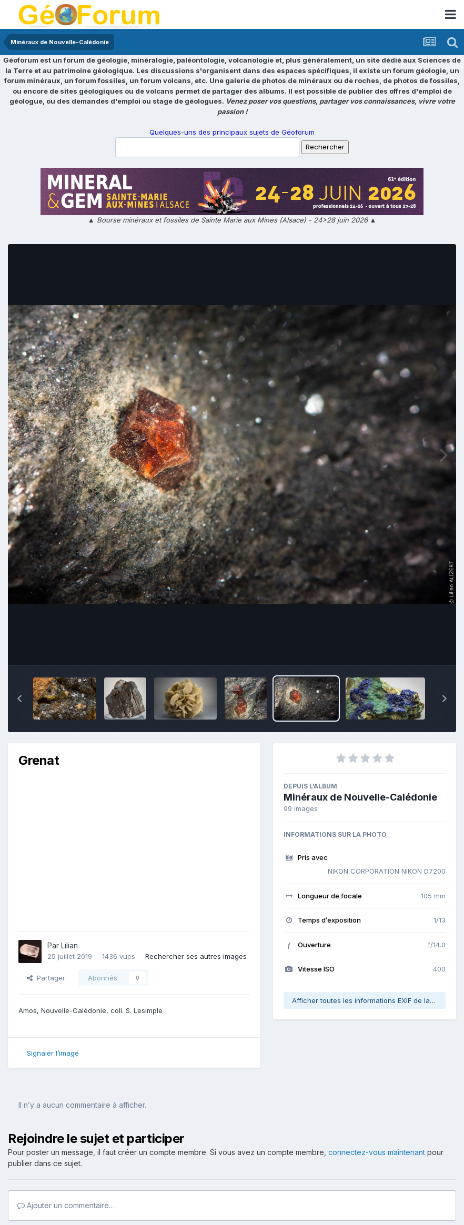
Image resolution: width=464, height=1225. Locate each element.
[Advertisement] (141, 850)
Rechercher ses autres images (196, 956)
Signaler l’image (53, 1053)
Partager (46, 978)
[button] (19, 698)
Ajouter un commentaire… (66, 1205)
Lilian (69, 945)
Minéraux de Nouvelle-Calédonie (360, 797)
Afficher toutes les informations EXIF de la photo (369, 1000)
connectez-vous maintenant (376, 1152)
